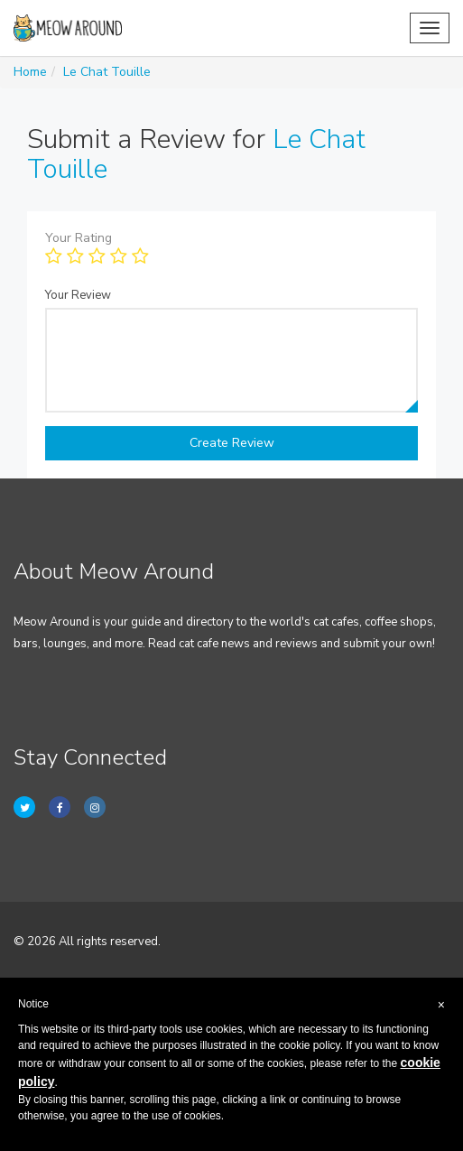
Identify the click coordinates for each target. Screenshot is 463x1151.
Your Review (78, 295)
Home (30, 71)
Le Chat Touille (107, 71)
